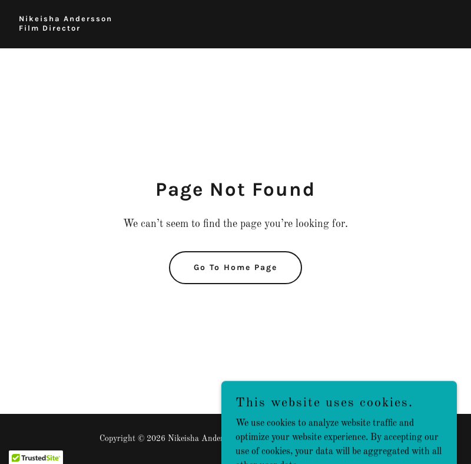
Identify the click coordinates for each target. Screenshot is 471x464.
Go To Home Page (235, 267)
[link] (65, 28)
